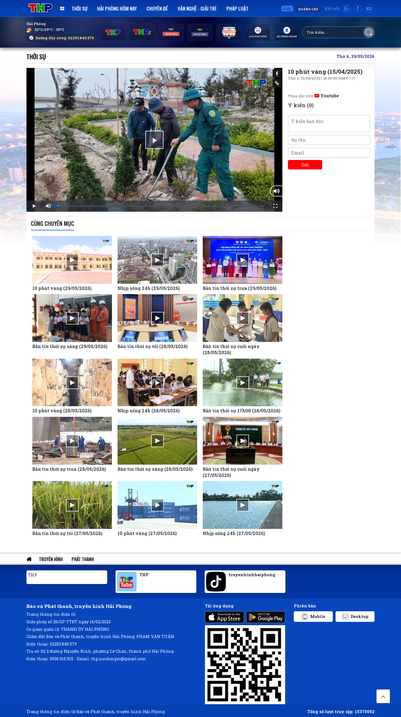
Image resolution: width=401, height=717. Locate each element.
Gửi (305, 164)
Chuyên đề (157, 8)
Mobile (313, 616)
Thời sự (79, 8)
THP (32, 575)
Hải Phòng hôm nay (117, 8)
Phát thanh (83, 559)
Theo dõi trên (313, 95)
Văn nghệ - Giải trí (197, 8)
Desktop (355, 616)
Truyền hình (51, 559)
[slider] (155, 206)
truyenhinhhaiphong (252, 574)
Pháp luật (237, 8)
